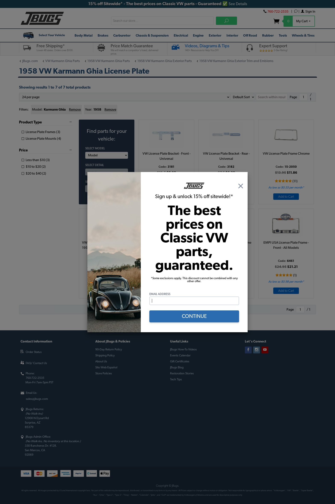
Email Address (159, 294)
